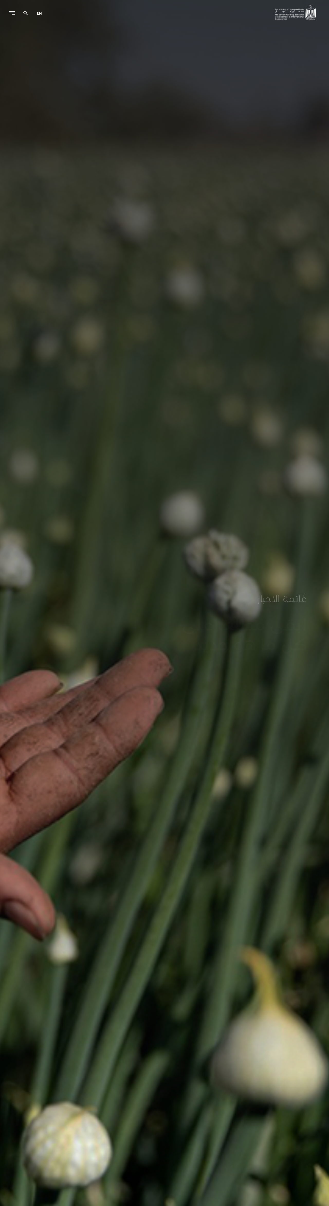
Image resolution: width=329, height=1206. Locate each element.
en (39, 13)
